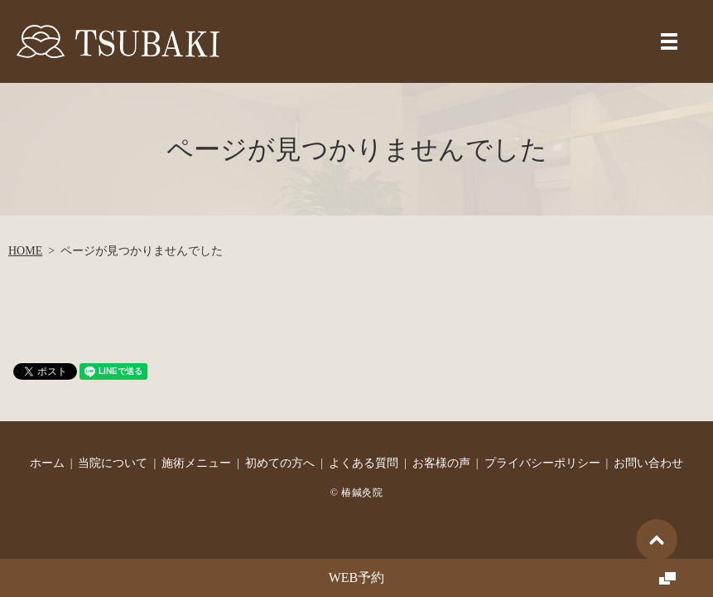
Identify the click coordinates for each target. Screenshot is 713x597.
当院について (112, 463)
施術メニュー (196, 463)
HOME (25, 251)
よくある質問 (363, 463)
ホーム (47, 463)
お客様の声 (441, 463)
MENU (669, 41)
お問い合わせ (648, 463)
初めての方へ (280, 463)
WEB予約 (357, 577)
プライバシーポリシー (542, 463)
